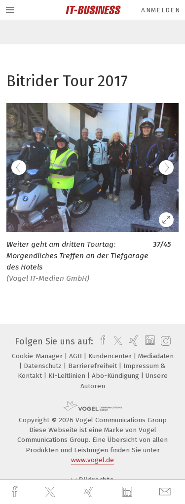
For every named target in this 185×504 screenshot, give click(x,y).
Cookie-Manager (38, 356)
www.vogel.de (92, 460)
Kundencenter (111, 356)
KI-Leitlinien (67, 375)
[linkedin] (128, 492)
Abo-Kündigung (116, 375)
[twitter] (51, 492)
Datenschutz (44, 366)
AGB (76, 356)
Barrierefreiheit (93, 366)
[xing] (90, 492)
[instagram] (164, 341)
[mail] (166, 492)
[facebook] (16, 492)
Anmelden (160, 10)
